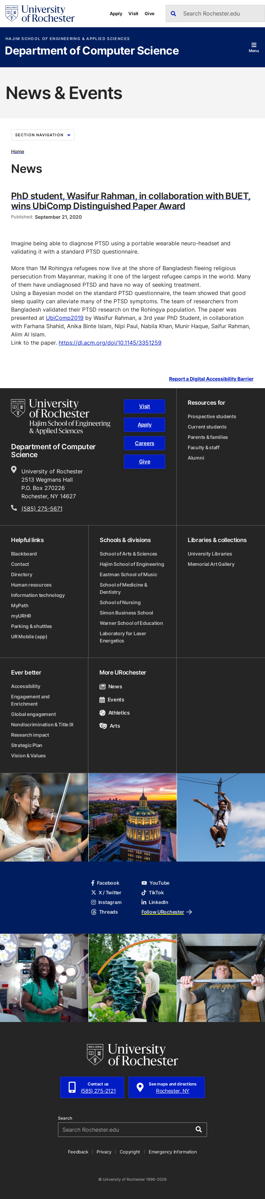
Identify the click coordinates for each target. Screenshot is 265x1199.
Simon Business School (126, 612)
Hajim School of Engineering (132, 564)
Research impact (30, 734)
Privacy (104, 1152)
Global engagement (33, 714)
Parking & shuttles (31, 626)
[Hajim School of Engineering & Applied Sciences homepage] (60, 416)
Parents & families (208, 437)
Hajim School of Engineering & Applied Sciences (68, 38)
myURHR (21, 615)
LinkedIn (154, 902)
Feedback (78, 1152)
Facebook (105, 882)
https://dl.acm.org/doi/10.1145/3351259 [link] (110, 342)
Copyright (130, 1152)
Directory (21, 574)
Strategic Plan (26, 745)
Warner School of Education (131, 623)
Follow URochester (166, 911)
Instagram (106, 902)
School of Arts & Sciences (128, 553)
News (110, 686)
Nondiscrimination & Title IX (42, 724)
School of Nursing (120, 602)
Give (150, 13)
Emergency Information (173, 1152)
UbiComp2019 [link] (65, 318)
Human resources (31, 584)
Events (111, 699)
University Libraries (210, 553)
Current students (207, 426)
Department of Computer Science (92, 51)
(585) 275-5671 (41, 508)
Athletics (114, 712)
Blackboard (24, 553)
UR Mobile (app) (29, 636)
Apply (116, 13)
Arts (109, 725)
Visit (133, 13)
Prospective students (212, 416)
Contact (20, 564)
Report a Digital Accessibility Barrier (211, 379)
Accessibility (25, 686)
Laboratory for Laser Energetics (123, 637)
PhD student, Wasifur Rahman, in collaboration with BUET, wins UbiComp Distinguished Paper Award (131, 200)
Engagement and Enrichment (30, 700)
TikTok (152, 892)
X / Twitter (106, 892)
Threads (104, 911)
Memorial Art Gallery (211, 564)
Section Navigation (42, 135)
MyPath (19, 605)
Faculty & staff (203, 447)
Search (65, 1118)
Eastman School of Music (128, 574)
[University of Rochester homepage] (40, 14)
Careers (144, 443)
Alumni (196, 457)
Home (17, 151)
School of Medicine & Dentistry (123, 588)
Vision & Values (28, 755)
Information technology (38, 595)
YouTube (155, 882)
